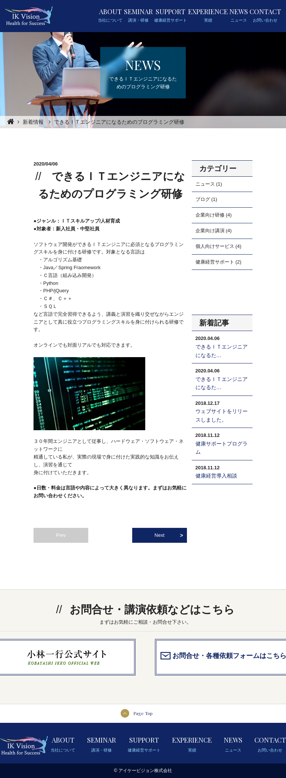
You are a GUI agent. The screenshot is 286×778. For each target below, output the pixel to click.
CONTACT (265, 15)
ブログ (203, 199)
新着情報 (33, 122)
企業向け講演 (210, 230)
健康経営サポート (215, 262)
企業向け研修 (210, 215)
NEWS (238, 15)
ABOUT (110, 15)
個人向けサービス (215, 246)
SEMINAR (138, 15)
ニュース (205, 184)
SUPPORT (170, 15)
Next (160, 535)
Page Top (143, 713)
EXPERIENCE (208, 15)
